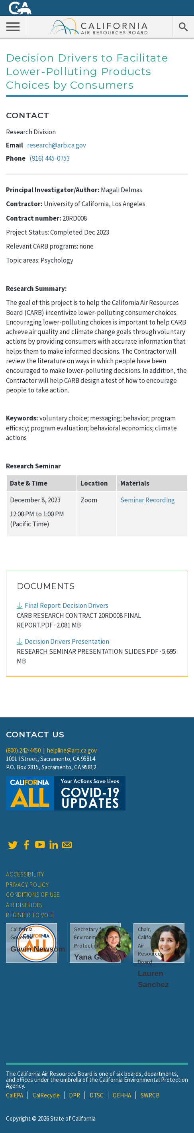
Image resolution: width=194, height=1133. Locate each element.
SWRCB (150, 1095)
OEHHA (122, 1095)
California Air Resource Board (99, 26)
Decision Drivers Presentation (67, 641)
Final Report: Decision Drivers (66, 605)
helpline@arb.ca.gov (72, 750)
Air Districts (24, 905)
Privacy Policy (27, 884)
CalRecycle (46, 1095)
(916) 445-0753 (49, 158)
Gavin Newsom (37, 949)
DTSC (97, 1095)
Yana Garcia (96, 957)
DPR (74, 1095)
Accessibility (25, 874)
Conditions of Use (33, 894)
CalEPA (14, 1095)
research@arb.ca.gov (56, 145)
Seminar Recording (147, 500)
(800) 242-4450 (23, 750)
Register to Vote (30, 915)
